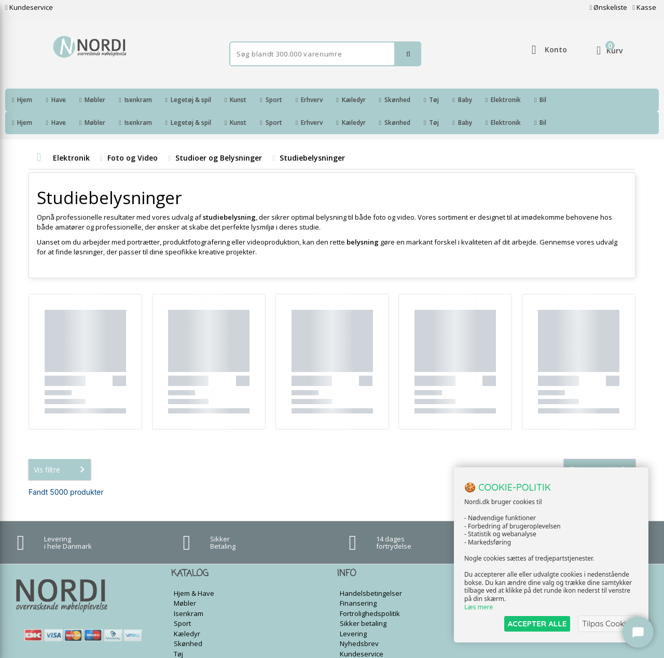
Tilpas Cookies (608, 623)
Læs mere (478, 607)
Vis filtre (61, 446)
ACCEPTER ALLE (537, 623)
